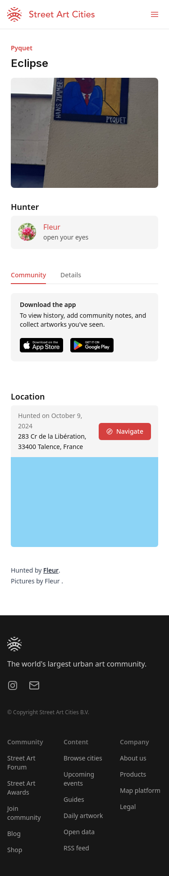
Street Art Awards (21, 787)
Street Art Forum (21, 762)
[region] (84, 502)
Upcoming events (79, 778)
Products (133, 774)
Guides (74, 799)
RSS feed (76, 848)
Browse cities (83, 758)
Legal (128, 806)
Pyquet (21, 48)
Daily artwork (83, 815)
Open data (79, 831)
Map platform (140, 790)
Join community (24, 813)
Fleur (51, 227)
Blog (14, 833)
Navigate (124, 431)
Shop (14, 849)
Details (70, 275)
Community (28, 275)
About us (133, 758)
